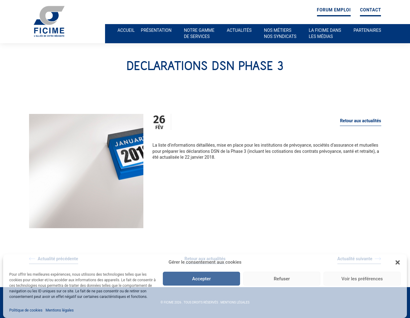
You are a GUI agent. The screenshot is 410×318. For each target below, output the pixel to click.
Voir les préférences (362, 279)
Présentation (156, 30)
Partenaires (367, 30)
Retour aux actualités (360, 120)
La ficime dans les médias (325, 33)
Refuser (282, 279)
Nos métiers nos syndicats (280, 33)
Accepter (201, 279)
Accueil (126, 30)
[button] (398, 262)
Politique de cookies (25, 310)
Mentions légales (59, 310)
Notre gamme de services (199, 33)
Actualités (239, 30)
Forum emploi (334, 10)
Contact (370, 10)
